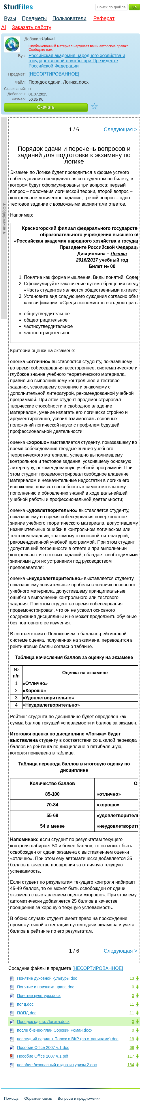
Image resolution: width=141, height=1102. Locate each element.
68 (131, 1047)
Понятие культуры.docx (39, 995)
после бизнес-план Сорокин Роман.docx (54, 1030)
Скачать (45, 107)
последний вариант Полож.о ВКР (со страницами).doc (68, 1039)
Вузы (10, 18)
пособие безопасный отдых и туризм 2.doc (57, 1064)
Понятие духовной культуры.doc (47, 978)
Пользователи (69, 18)
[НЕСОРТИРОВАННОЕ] (54, 74)
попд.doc (25, 1004)
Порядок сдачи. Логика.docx (43, 1021)
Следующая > (120, 129)
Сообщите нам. (41, 49)
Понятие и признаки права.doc (45, 987)
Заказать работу (31, 27)
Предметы (34, 18)
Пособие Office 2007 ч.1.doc (43, 1047)
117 (130, 1056)
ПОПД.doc (26, 1013)
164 (130, 1064)
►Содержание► (4, 218)
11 (131, 1004)
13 (131, 978)
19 (131, 1039)
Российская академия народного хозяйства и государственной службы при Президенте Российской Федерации (77, 60)
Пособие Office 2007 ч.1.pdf (42, 1056)
